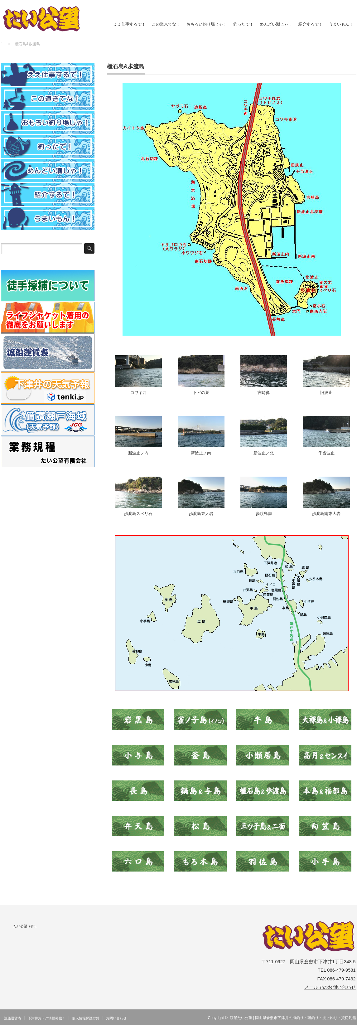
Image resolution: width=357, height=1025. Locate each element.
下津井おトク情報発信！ (46, 1018)
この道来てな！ (166, 24)
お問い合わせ (116, 1018)
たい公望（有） (25, 926)
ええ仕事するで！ (129, 24)
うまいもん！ (341, 24)
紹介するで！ (310, 24)
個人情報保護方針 (85, 1018)
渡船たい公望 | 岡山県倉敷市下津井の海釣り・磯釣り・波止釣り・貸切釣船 (293, 1018)
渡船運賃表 (12, 1018)
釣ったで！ (243, 24)
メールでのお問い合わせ (330, 987)
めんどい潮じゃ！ (276, 24)
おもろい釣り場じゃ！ (206, 24)
